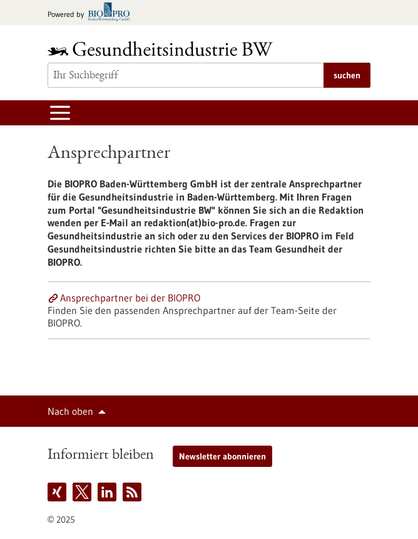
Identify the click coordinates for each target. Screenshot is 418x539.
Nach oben (70, 411)
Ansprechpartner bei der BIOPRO (130, 297)
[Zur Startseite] (163, 49)
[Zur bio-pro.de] (92, 13)
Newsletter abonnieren (222, 456)
